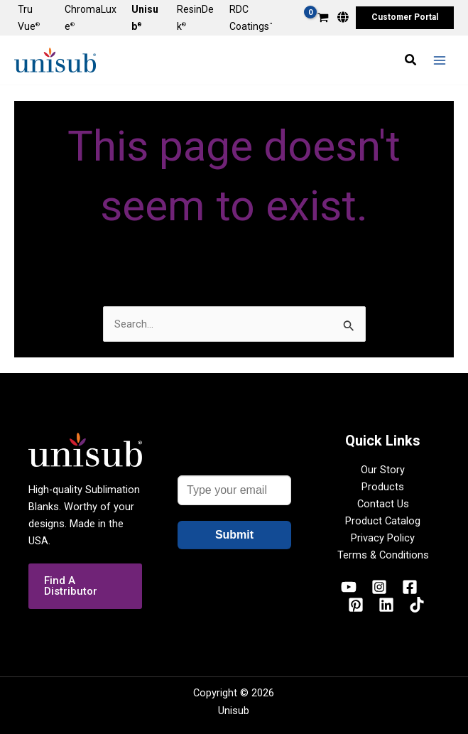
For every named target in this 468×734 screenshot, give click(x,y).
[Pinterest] (356, 604)
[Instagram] (379, 587)
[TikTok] (417, 604)
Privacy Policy (383, 537)
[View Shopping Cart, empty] (323, 19)
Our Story (383, 469)
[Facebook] (410, 587)
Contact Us (383, 503)
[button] (405, 17)
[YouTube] (349, 587)
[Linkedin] (386, 604)
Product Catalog (382, 520)
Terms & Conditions (383, 555)
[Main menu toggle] (439, 59)
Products (382, 486)
